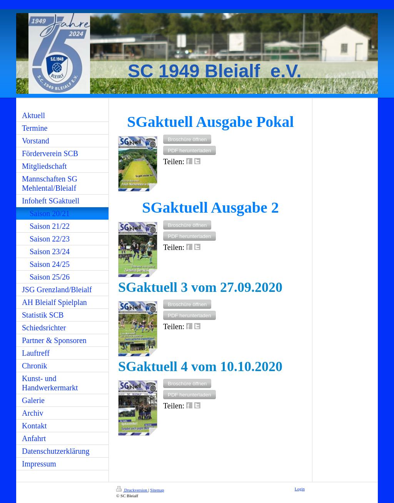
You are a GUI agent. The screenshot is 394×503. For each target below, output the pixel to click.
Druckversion (132, 490)
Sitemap (157, 490)
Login (300, 488)
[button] (187, 139)
